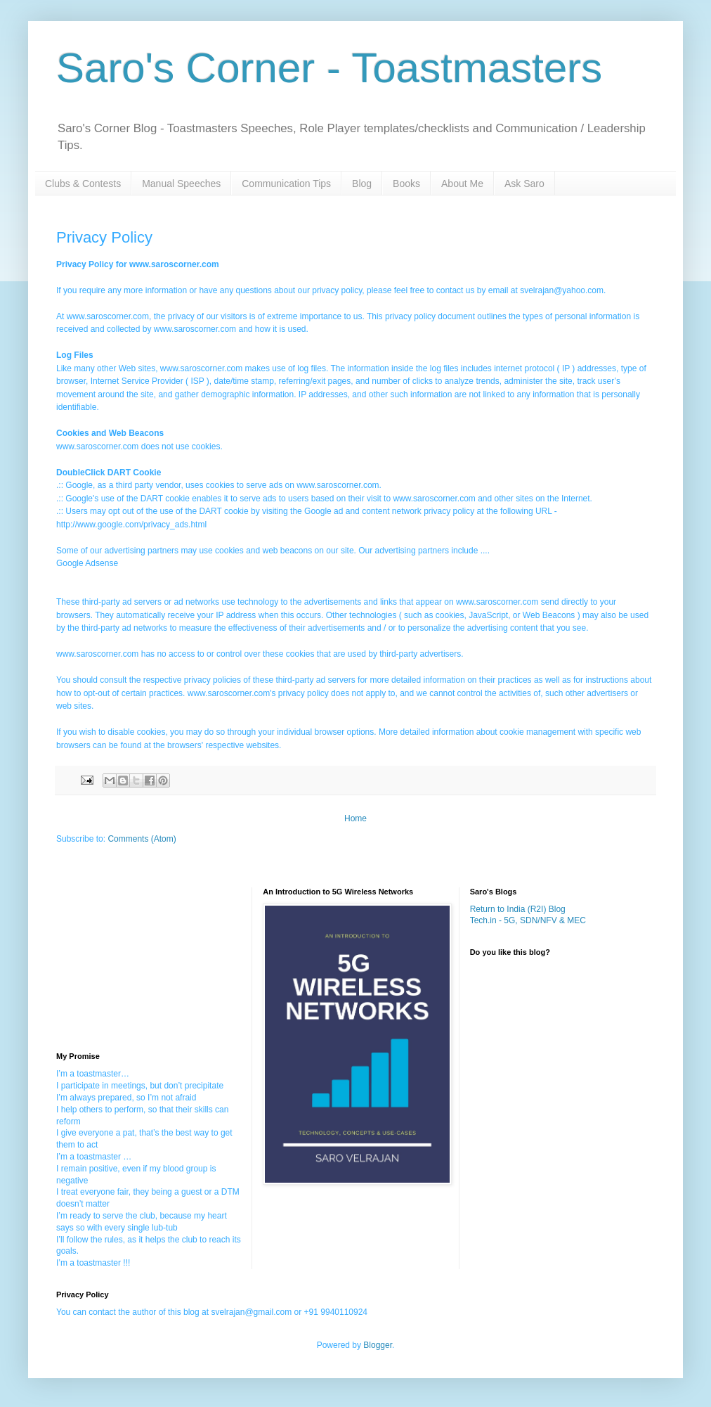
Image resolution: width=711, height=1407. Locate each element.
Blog (362, 183)
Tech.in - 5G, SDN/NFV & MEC (528, 920)
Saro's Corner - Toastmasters (329, 67)
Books (406, 183)
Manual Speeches (181, 183)
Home (355, 818)
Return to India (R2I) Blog (518, 909)
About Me (462, 183)
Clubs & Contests (83, 183)
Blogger (377, 1345)
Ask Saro (524, 183)
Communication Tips (286, 183)
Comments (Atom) (141, 839)
